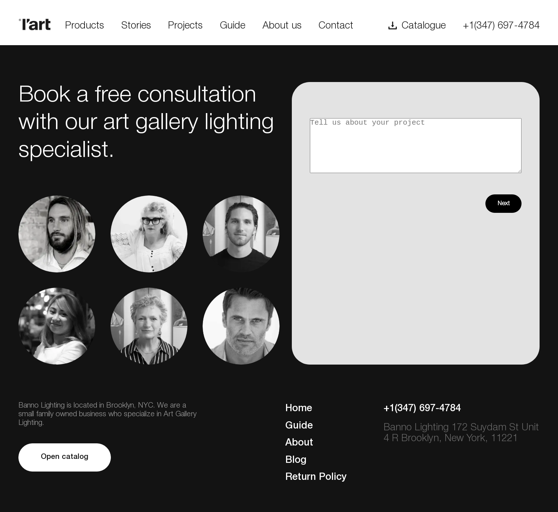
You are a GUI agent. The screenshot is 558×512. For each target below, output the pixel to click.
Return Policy (316, 477)
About (299, 443)
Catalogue (424, 26)
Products (84, 26)
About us (282, 26)
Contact (336, 26)
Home (298, 408)
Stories (136, 26)
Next (504, 214)
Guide (232, 26)
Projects (185, 26)
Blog (296, 460)
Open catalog (64, 456)
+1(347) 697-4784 (501, 26)
